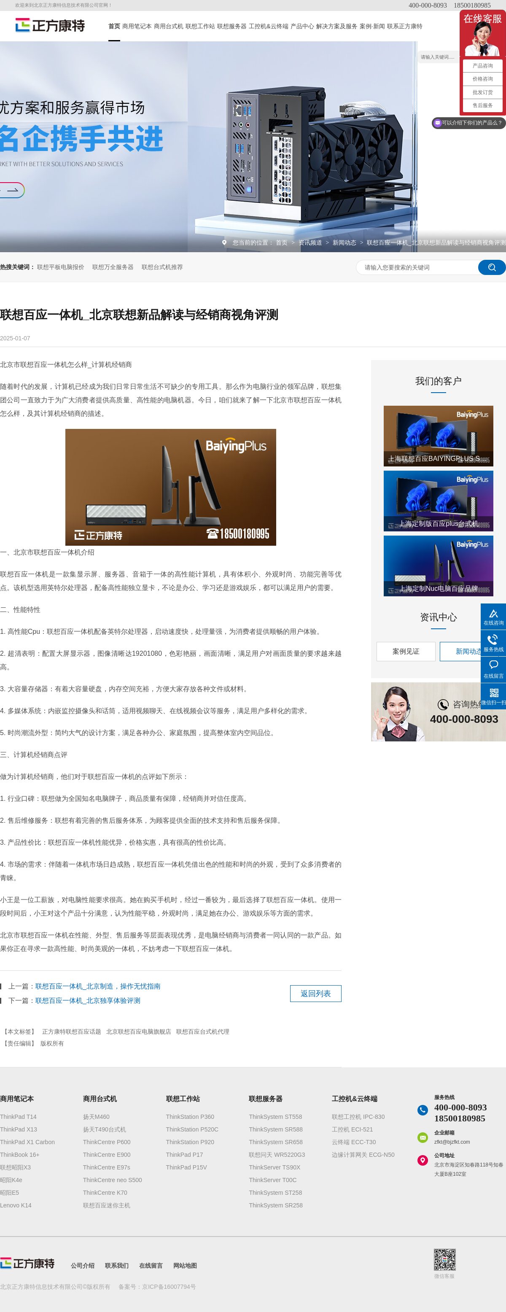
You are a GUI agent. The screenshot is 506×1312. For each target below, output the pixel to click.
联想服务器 (232, 26)
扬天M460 (96, 1116)
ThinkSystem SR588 (276, 1129)
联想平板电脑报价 (60, 267)
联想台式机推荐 (162, 267)
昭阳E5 (9, 1192)
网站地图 (185, 1265)
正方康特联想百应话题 (71, 1031)
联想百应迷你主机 (106, 1205)
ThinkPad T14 (18, 1116)
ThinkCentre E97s (106, 1167)
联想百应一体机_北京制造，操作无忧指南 (98, 986)
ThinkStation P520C (192, 1129)
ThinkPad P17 (184, 1154)
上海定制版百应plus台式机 (438, 523)
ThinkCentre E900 (107, 1154)
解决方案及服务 (337, 26)
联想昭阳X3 (15, 1167)
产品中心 (302, 26)
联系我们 (117, 1265)
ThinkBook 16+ (20, 1154)
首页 (114, 26)
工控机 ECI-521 (352, 1129)
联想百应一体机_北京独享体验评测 (87, 1000)
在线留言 (151, 1265)
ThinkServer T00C (272, 1180)
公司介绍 (82, 1265)
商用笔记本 (137, 26)
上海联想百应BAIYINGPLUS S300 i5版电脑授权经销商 (438, 458)
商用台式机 (168, 26)
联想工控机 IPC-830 (358, 1116)
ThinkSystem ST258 (275, 1192)
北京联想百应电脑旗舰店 (138, 1031)
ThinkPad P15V (186, 1167)
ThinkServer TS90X (274, 1167)
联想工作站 (200, 26)
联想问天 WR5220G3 (277, 1154)
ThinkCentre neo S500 (112, 1180)
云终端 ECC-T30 (354, 1142)
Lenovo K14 (16, 1205)
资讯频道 (311, 242)
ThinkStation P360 (190, 1116)
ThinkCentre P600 (107, 1142)
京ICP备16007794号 (169, 1286)
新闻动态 (345, 242)
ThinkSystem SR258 (276, 1205)
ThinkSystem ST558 (275, 1116)
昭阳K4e (11, 1180)
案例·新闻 (372, 26)
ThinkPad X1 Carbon (27, 1142)
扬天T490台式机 (104, 1129)
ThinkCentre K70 (105, 1192)
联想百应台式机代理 (202, 1031)
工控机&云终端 (268, 26)
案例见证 (406, 651)
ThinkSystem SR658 (276, 1142)
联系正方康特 (405, 26)
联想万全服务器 (113, 267)
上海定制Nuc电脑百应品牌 (438, 588)
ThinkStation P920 (190, 1142)
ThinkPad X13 (18, 1129)
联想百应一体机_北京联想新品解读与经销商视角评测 (436, 242)
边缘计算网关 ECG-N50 (363, 1154)
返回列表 (316, 993)
